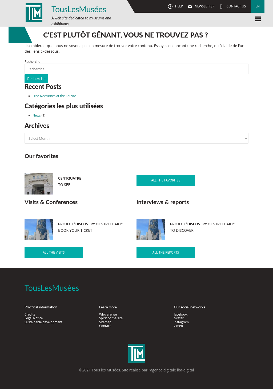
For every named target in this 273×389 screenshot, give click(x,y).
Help (178, 6)
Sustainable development (43, 322)
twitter (179, 318)
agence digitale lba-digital (172, 370)
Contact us (236, 6)
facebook (180, 314)
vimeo (178, 326)
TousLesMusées (78, 9)
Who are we (108, 314)
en (257, 6)
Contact (105, 326)
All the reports (165, 252)
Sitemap (105, 322)
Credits (30, 314)
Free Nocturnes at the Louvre (54, 96)
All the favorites (165, 180)
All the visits (54, 252)
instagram (181, 322)
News (37, 115)
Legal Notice (34, 318)
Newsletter (204, 6)
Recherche (32, 61)
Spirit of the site (111, 318)
